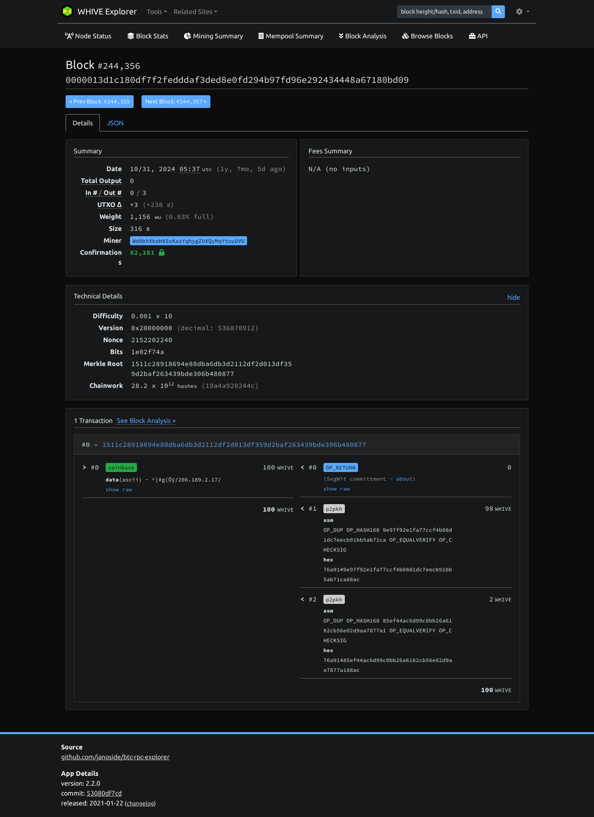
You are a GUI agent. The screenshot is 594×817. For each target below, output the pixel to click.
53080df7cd (104, 793)
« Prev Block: (99, 101)
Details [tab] (83, 123)
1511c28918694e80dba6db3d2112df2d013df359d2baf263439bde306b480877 (234, 444)
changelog (140, 803)
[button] (157, 11)
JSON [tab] (115, 123)
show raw (119, 489)
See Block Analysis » (146, 420)
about (404, 478)
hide (513, 297)
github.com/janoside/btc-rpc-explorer (115, 757)
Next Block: (176, 101)
